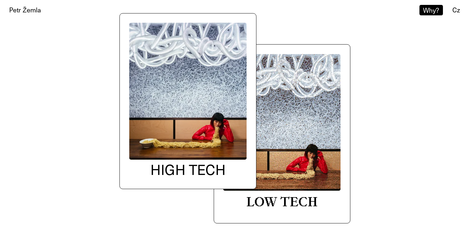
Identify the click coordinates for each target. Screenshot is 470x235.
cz (456, 10)
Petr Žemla (25, 10)
